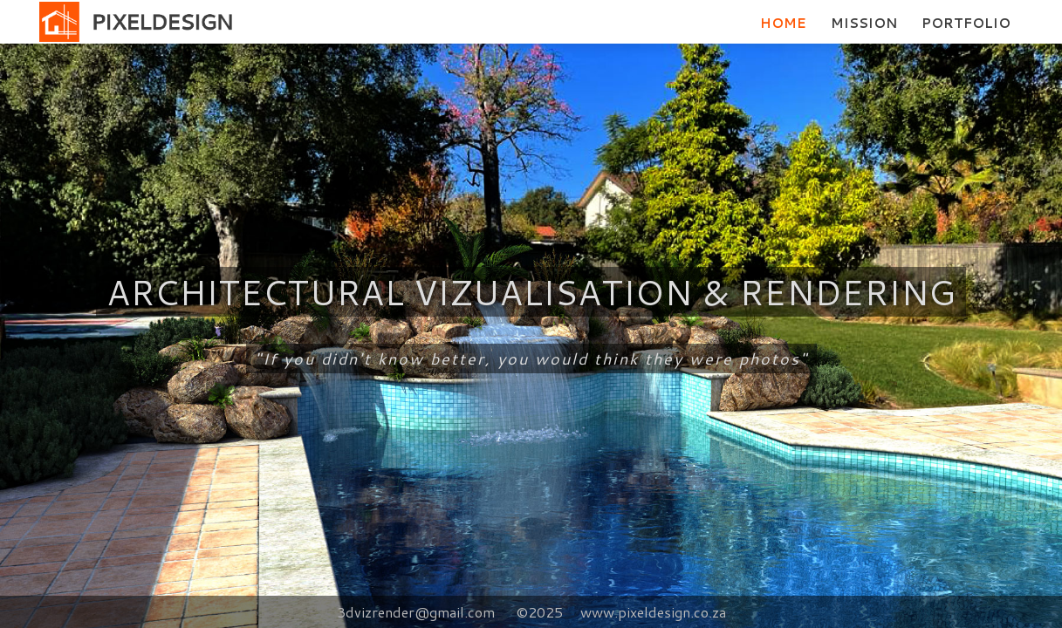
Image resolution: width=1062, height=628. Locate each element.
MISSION (864, 23)
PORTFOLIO (966, 23)
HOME (783, 23)
